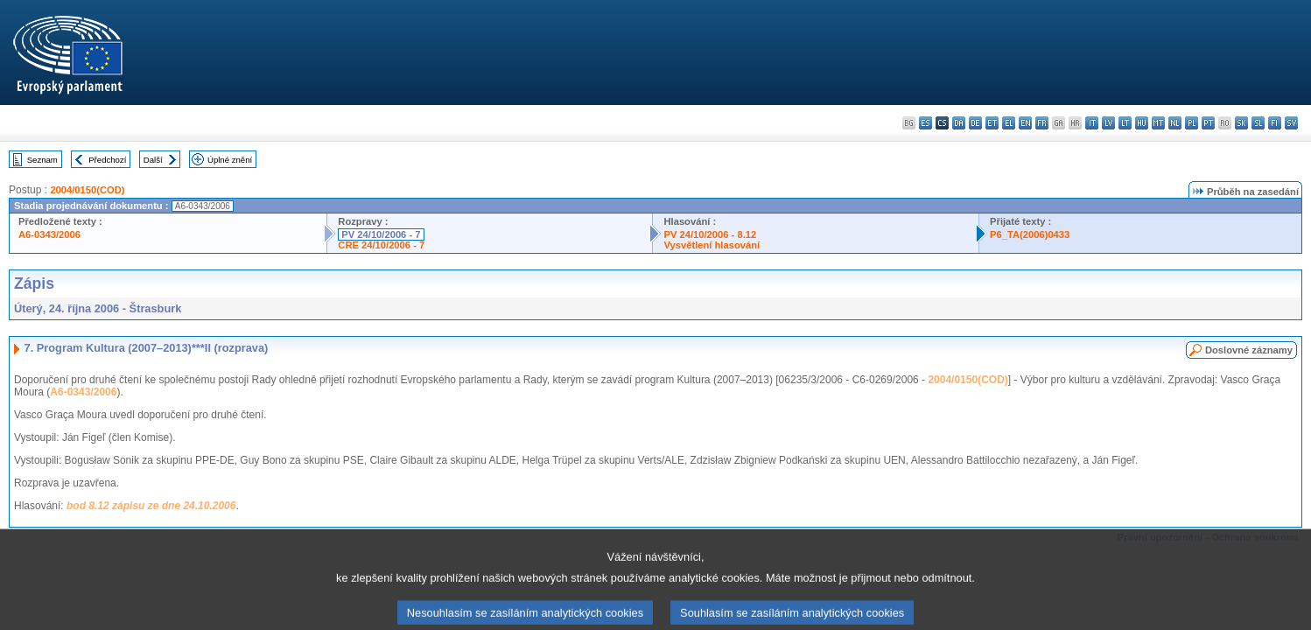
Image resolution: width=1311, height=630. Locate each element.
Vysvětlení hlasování (711, 245)
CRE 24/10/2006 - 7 (381, 245)
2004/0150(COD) (87, 190)
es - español (925, 123)
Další (153, 159)
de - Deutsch (975, 123)
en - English (1025, 123)
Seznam (42, 159)
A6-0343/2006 (49, 234)
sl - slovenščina (1258, 123)
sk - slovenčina (1241, 123)
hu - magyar (1141, 123)
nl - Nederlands (1174, 123)
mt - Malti (1158, 123)
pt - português (1208, 123)
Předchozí (107, 159)
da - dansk (958, 123)
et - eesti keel (992, 123)
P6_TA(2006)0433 (1029, 234)
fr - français (1041, 123)
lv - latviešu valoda (1108, 123)
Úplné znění (229, 159)
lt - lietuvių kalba (1125, 123)
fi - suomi (1274, 123)
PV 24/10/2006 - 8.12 (709, 234)
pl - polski (1191, 123)
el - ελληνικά (1008, 123)
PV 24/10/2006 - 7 (380, 234)
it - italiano (1091, 123)
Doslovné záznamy (1249, 350)
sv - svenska (1291, 123)
